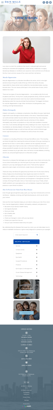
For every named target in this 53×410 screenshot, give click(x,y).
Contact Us (26, 313)
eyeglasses (19, 253)
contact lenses (20, 249)
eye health (19, 257)
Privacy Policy (26, 397)
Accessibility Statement (26, 393)
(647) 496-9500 (26, 359)
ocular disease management (24, 272)
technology (19, 276)
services (18, 246)
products (18, 264)
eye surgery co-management (24, 268)
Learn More (26, 292)
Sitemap (26, 400)
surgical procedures (21, 261)
